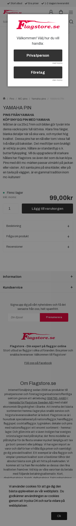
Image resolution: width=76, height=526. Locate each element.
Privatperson (38, 55)
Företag (38, 72)
